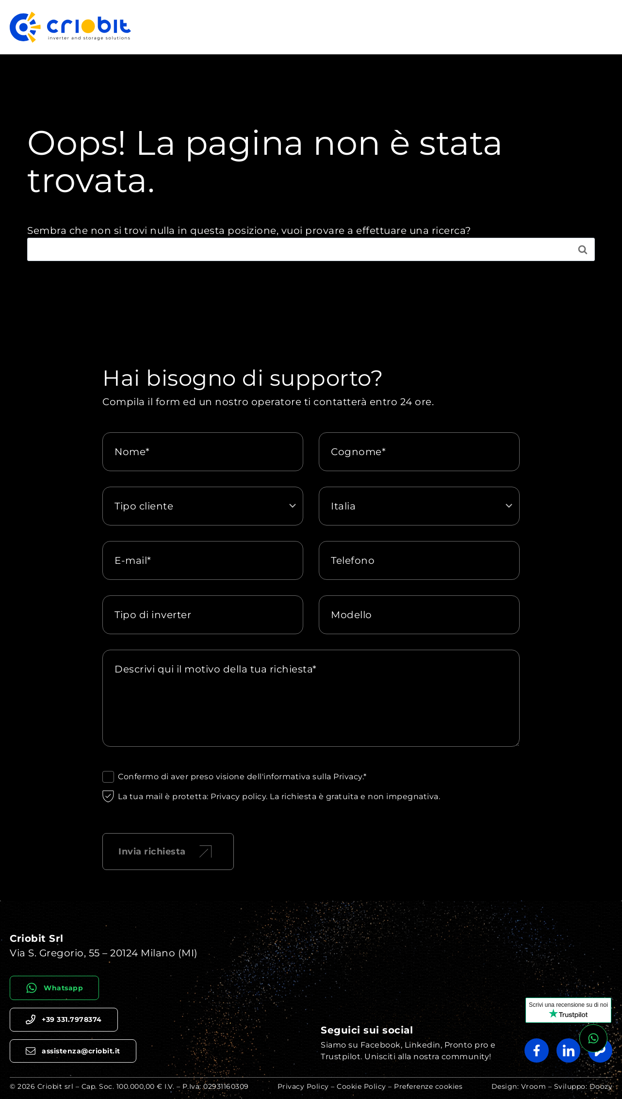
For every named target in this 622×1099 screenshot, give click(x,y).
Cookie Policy (361, 1086)
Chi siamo (542, 27)
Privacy (347, 776)
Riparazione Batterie (412, 27)
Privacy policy (238, 796)
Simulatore (487, 27)
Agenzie (590, 27)
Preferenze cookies (428, 1086)
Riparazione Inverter (319, 27)
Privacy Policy (303, 1086)
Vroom (533, 1086)
